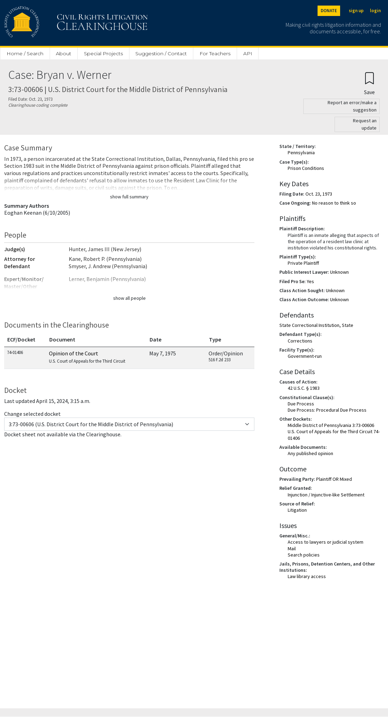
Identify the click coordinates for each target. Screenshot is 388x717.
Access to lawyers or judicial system (325, 542)
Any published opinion (310, 453)
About (63, 53)
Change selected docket (32, 413)
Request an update (365, 124)
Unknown (339, 272)
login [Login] (375, 11)
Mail (292, 548)
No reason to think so (334, 203)
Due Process (301, 404)
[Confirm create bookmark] (369, 83)
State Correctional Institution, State (316, 325)
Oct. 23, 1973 (318, 194)
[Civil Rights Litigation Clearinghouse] (56, 23)
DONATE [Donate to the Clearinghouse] (329, 11)
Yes (310, 281)
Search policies (304, 555)
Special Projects (103, 53)
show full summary (129, 196)
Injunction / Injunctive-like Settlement (326, 495)
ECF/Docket (21, 339)
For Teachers (215, 53)
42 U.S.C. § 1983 (304, 388)
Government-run (305, 356)
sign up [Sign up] (356, 11)
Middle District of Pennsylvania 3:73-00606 (331, 425)
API (247, 53)
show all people (129, 298)
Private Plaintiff (303, 263)
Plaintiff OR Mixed (334, 479)
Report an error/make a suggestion (352, 106)
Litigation (297, 510)
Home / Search (25, 53)
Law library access (307, 576)
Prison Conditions (306, 168)
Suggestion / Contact (161, 53)
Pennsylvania (301, 152)
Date (155, 339)
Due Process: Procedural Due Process (327, 410)
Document (62, 339)
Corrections (300, 341)
